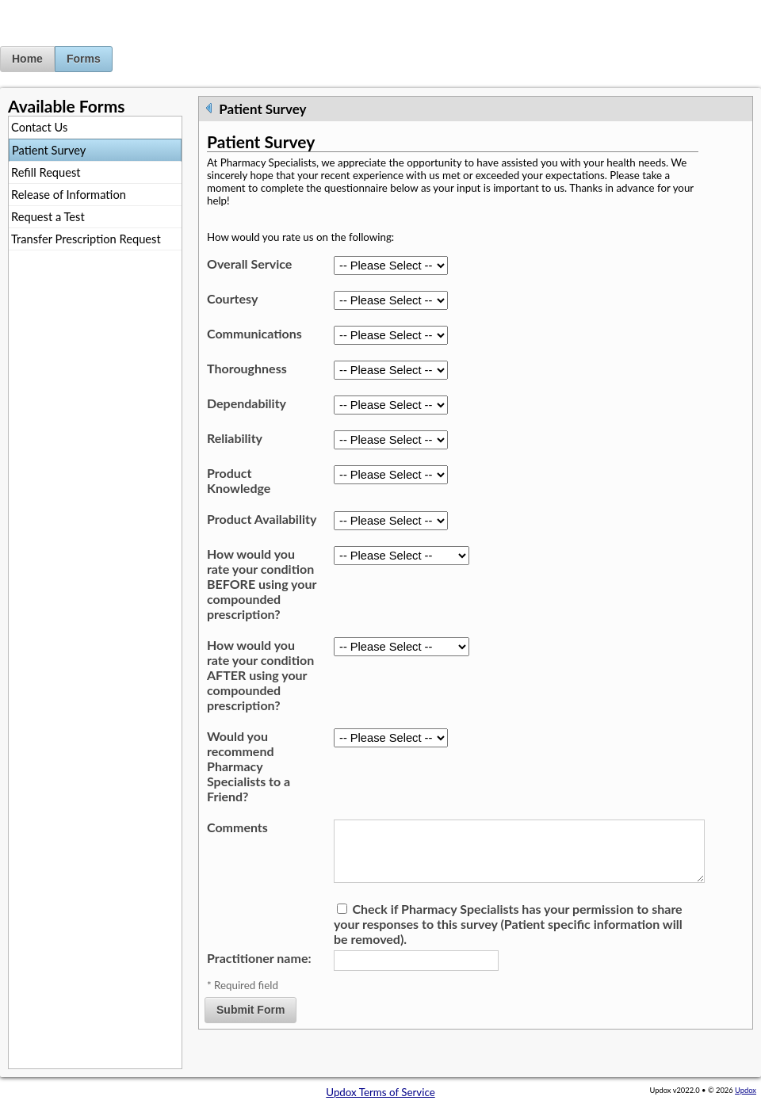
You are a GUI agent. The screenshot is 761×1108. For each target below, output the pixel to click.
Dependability (246, 403)
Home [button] (27, 58)
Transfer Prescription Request (86, 239)
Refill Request (46, 172)
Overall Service (249, 263)
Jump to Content (39, 6)
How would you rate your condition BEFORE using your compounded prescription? (261, 583)
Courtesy (232, 298)
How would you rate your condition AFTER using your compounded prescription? (260, 675)
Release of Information (68, 194)
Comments (237, 827)
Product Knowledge (238, 480)
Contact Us (39, 127)
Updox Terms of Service (380, 1092)
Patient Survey (49, 150)
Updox (745, 1090)
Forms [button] (84, 58)
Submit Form (250, 1022)
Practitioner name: (259, 970)
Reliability (234, 437)
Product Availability (261, 518)
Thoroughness (247, 368)
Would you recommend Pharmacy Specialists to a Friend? (248, 766)
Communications (254, 333)
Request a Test (48, 217)
